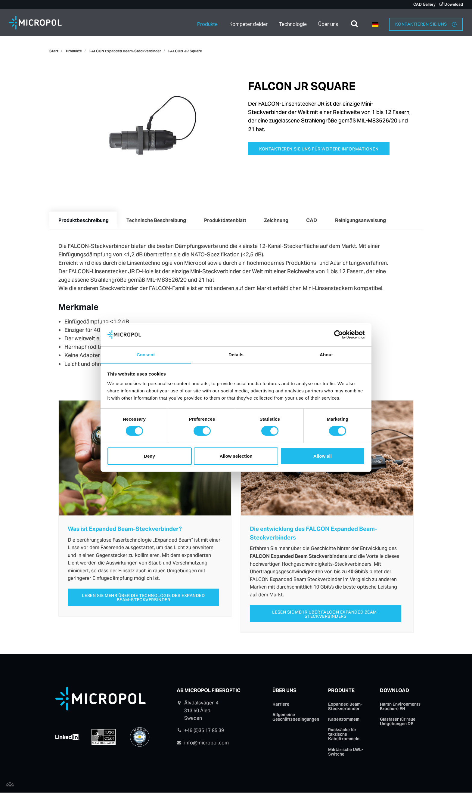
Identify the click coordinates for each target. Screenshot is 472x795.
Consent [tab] (146, 354)
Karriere (280, 706)
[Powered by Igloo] (9, 787)
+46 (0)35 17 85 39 (204, 732)
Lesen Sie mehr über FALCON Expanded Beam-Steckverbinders (325, 615)
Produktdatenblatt (228, 221)
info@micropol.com (206, 744)
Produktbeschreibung (84, 221)
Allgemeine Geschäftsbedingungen (295, 719)
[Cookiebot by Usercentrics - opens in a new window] (338, 334)
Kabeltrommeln (343, 721)
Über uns (328, 22)
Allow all (322, 456)
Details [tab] (236, 354)
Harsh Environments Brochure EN (400, 708)
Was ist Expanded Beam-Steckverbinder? (125, 530)
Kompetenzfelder (247, 22)
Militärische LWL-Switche (345, 754)
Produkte (205, 22)
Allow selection (235, 456)
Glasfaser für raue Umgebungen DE (397, 723)
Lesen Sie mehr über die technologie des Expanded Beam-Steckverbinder (143, 599)
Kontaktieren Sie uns (425, 22)
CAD (317, 221)
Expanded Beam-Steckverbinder (345, 708)
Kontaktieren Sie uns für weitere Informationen (319, 149)
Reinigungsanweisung (368, 221)
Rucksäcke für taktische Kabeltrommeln (343, 736)
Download (394, 692)
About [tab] (326, 354)
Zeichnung (281, 221)
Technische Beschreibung (158, 221)
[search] (354, 22)
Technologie (293, 22)
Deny (149, 456)
